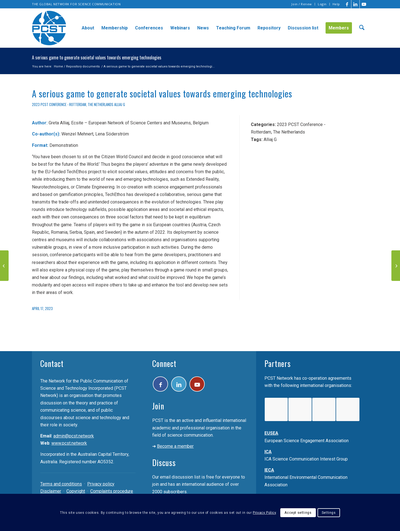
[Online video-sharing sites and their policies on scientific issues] (4, 265)
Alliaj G (119, 104)
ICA (268, 451)
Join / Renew (301, 4)
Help (336, 4)
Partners (277, 363)
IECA (269, 470)
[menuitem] (302, 4)
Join (158, 406)
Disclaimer (50, 491)
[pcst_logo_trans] (49, 28)
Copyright (75, 491)
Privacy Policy (264, 513)
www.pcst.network (69, 443)
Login (322, 4)
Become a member (175, 446)
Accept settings (297, 513)
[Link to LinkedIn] (355, 4)
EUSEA (271, 433)
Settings (329, 513)
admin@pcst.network (73, 436)
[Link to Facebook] (347, 4)
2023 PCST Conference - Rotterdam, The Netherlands (72, 104)
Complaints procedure (111, 491)
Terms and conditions (61, 484)
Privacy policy (100, 484)
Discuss (164, 462)
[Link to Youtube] (364, 4)
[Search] (362, 28)
